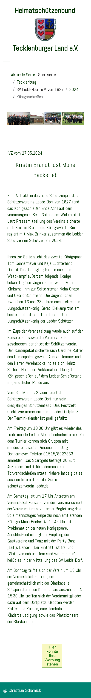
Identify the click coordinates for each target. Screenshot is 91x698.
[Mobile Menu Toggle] (6, 63)
